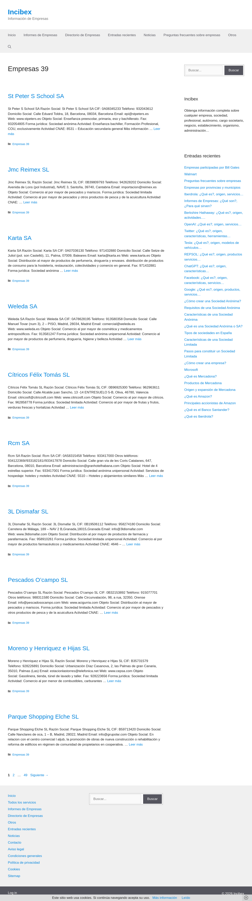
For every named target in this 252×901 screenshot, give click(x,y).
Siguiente (39, 775)
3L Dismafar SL (28, 511)
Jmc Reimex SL (28, 169)
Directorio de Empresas (82, 35)
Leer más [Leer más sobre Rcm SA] (156, 476)
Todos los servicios (22, 802)
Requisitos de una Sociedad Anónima (212, 308)
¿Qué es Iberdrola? (198, 416)
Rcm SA (19, 443)
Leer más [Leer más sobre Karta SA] (71, 271)
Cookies (14, 869)
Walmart (190, 174)
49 (25, 775)
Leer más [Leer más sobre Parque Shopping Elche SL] (136, 744)
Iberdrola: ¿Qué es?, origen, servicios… (213, 194)
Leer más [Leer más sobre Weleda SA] (135, 339)
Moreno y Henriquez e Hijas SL (49, 648)
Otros (232, 35)
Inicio (12, 35)
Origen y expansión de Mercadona (209, 390)
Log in (12, 893)
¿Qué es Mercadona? (200, 376)
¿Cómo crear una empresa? (205, 363)
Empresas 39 (20, 144)
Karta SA (20, 238)
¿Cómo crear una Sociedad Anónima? (212, 301)
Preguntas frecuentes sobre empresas (192, 35)
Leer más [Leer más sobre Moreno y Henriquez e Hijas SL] (114, 681)
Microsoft (191, 370)
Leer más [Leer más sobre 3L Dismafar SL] (133, 544)
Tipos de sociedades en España (208, 333)
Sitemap (14, 876)
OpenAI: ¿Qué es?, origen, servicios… (213, 224)
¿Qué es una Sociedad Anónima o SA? (213, 326)
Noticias (150, 35)
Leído (186, 898)
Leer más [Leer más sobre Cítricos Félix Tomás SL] (77, 407)
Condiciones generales (25, 856)
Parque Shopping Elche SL (43, 716)
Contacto (14, 842)
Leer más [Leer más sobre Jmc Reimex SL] (30, 202)
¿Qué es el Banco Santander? (206, 410)
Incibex (20, 12)
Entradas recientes (122, 35)
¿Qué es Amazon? (198, 396)
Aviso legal (16, 849)
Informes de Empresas (40, 35)
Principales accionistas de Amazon (210, 403)
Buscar (234, 70)
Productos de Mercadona (203, 383)
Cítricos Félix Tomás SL (39, 374)
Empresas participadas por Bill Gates (211, 167)
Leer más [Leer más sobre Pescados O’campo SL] (111, 612)
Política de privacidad (24, 862)
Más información (164, 898)
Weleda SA (22, 306)
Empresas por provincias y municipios (212, 187)
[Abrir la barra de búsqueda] (9, 47)
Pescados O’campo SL (38, 580)
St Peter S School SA (36, 96)
